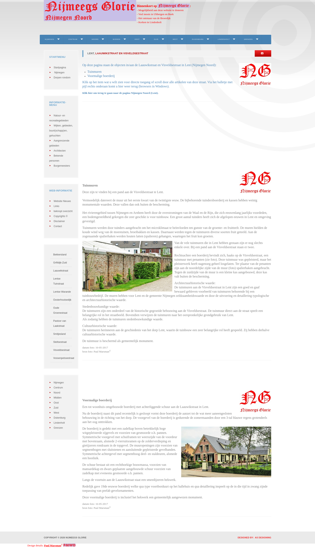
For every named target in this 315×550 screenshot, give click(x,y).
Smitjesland (59, 334)
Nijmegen (49, 39)
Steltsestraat (60, 342)
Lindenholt (224, 39)
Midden (116, 39)
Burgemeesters (62, 165)
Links (56, 206)
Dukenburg (198, 39)
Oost (137, 39)
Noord (95, 39)
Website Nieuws (62, 201)
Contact (58, 226)
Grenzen (248, 39)
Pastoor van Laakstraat (59, 323)
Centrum (72, 39)
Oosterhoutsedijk (62, 299)
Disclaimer (59, 221)
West (175, 39)
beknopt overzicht (63, 211)
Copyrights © (61, 216)
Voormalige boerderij (101, 76)
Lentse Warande (62, 291)
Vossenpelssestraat (62, 358)
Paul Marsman (52, 545)
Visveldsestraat (61, 350)
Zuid (156, 39)
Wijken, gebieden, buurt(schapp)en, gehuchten (61, 130)
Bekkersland (59, 254)
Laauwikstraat (60, 270)
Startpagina (60, 67)
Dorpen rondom (62, 77)
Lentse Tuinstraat (58, 281)
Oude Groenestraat (60, 310)
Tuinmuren (94, 71)
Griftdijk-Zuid (60, 262)
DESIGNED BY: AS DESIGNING (253, 537)
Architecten (60, 150)
